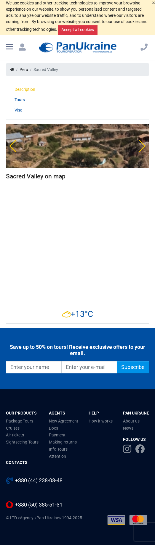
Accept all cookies (77, 29)
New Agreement (63, 421)
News (128, 428)
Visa (19, 110)
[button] (13, 146)
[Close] (153, 3)
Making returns (63, 442)
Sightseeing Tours (22, 442)
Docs (53, 428)
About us (131, 421)
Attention (57, 456)
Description (25, 89)
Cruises (13, 428)
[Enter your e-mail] (89, 367)
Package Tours (19, 421)
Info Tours (58, 449)
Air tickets (15, 435)
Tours (20, 99)
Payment (57, 435)
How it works (101, 421)
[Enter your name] (34, 367)
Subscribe (133, 367)
